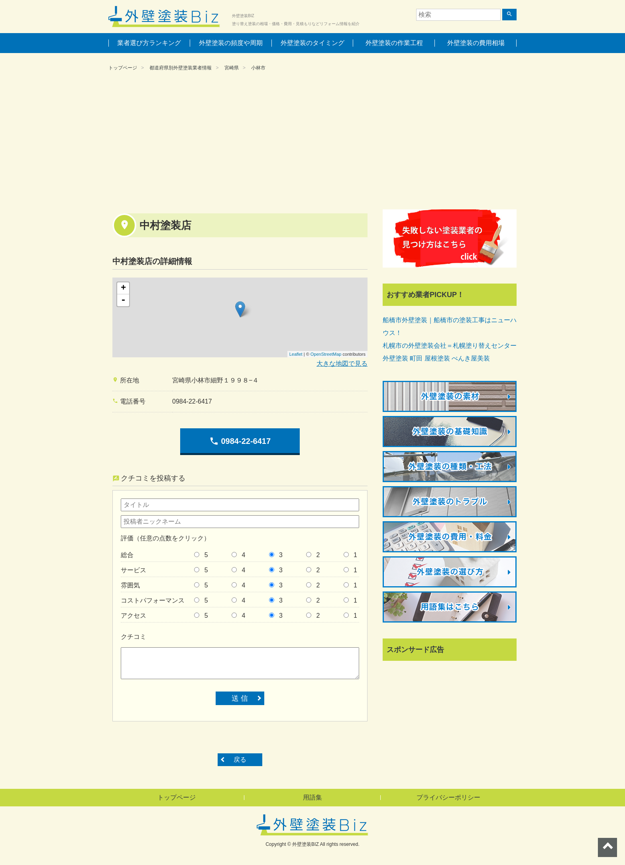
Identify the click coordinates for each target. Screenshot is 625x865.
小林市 (258, 68)
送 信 (240, 698)
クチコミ (133, 636)
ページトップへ (607, 847)
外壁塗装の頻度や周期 (231, 42)
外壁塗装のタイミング (312, 42)
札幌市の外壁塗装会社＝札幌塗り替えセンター (450, 345)
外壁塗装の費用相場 (476, 42)
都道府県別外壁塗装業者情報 (180, 68)
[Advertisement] (312, 141)
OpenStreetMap (326, 354)
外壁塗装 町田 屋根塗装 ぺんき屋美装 (436, 358)
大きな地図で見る (342, 363)
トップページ (122, 68)
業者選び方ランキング (149, 42)
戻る (240, 759)
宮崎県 (231, 68)
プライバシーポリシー (448, 797)
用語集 (312, 797)
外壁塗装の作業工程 (394, 42)
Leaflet (296, 354)
